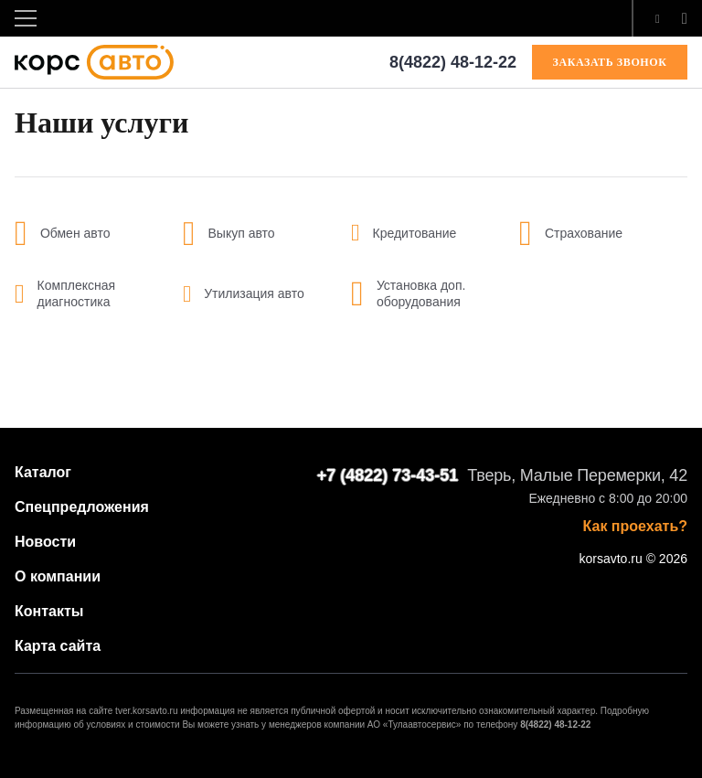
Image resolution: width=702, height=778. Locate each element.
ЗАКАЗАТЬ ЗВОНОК (610, 62)
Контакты (49, 611)
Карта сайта (58, 646)
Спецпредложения (82, 507)
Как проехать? (635, 526)
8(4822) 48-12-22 (452, 62)
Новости (45, 541)
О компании (58, 576)
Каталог (43, 472)
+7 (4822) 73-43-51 (388, 475)
